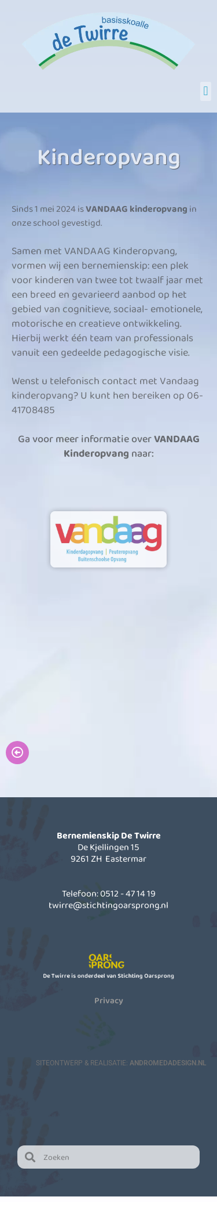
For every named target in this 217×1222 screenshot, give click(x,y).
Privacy (108, 1000)
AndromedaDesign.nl (168, 1063)
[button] (205, 91)
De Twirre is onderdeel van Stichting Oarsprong (108, 975)
